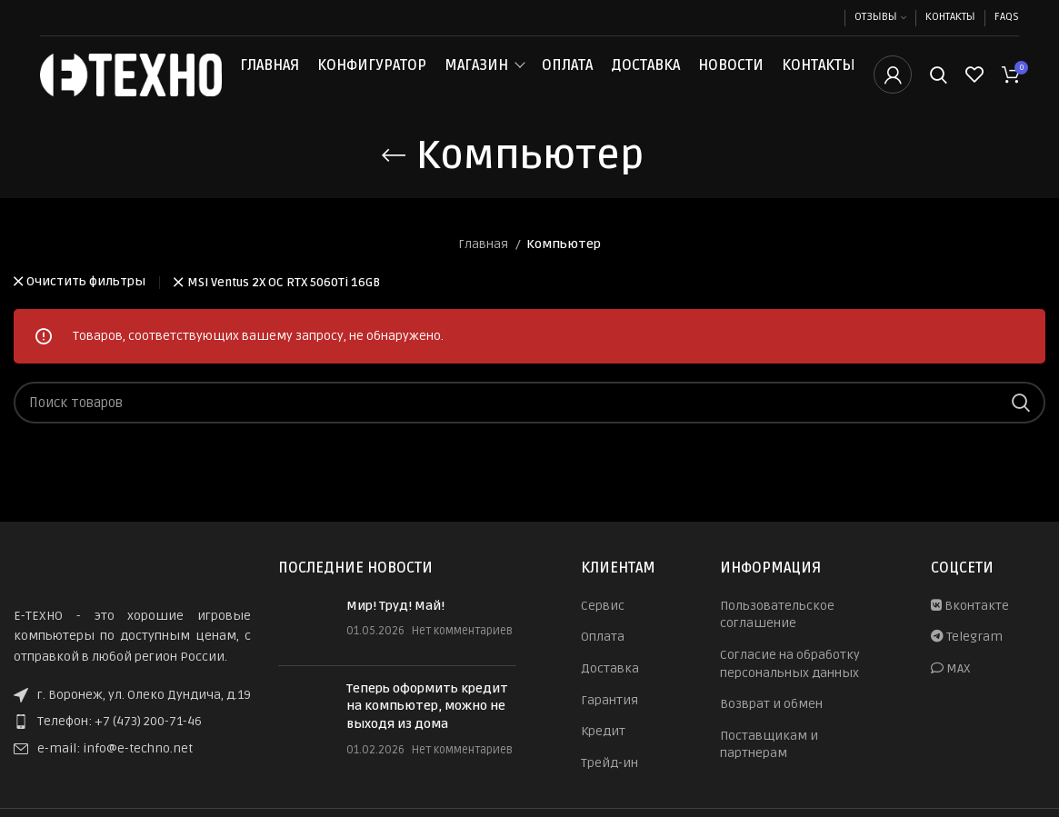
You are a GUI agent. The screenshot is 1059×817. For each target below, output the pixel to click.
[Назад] (393, 173)
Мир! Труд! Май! (395, 624)
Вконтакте (970, 624)
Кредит (603, 749)
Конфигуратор (371, 74)
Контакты (818, 74)
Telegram (967, 655)
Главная (269, 74)
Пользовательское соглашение (777, 633)
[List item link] (132, 740)
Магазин (476, 74)
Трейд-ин (609, 781)
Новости (731, 74)
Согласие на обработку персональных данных (790, 682)
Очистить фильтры (85, 301)
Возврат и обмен (771, 722)
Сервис (602, 624)
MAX (951, 686)
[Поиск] (938, 84)
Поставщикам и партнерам (769, 763)
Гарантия (609, 718)
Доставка (645, 74)
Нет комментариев (462, 649)
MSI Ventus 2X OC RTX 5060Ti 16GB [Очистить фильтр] (283, 301)
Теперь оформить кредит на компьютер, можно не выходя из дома (427, 724)
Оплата (567, 74)
